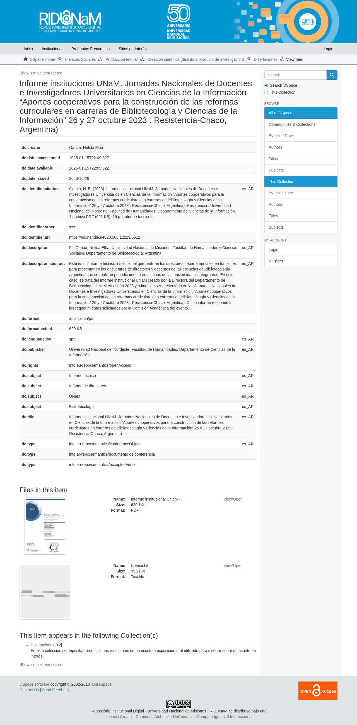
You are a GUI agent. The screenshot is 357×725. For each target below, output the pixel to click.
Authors (275, 147)
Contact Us (29, 690)
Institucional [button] (52, 49)
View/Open (232, 499)
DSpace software (34, 684)
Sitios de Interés (132, 49)
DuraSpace (102, 684)
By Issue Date (281, 136)
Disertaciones (266, 59)
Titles (273, 158)
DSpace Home (42, 59)
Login (273, 249)
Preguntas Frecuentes (90, 49)
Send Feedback (55, 690)
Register (276, 261)
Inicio (28, 49)
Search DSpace (280, 85)
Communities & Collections (292, 124)
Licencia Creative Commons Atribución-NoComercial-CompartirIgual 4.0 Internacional (178, 716)
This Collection (280, 92)
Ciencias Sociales (80, 59)
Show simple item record (41, 73)
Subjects (276, 170)
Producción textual (121, 59)
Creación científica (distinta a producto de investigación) (195, 59)
